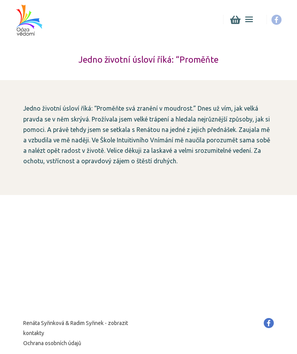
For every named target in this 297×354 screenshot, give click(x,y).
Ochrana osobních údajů (52, 343)
